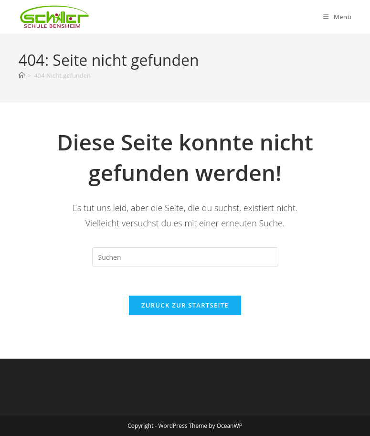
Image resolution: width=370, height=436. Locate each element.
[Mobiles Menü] (337, 16)
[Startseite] (22, 75)
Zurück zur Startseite (185, 305)
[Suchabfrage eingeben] (185, 256)
